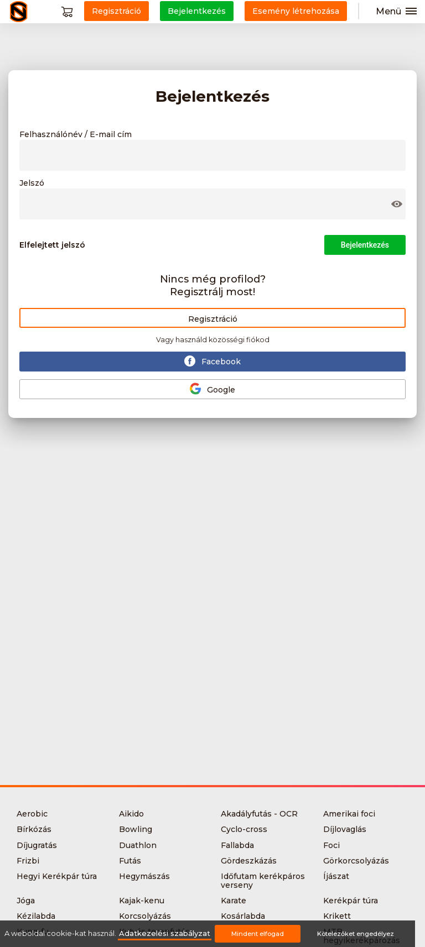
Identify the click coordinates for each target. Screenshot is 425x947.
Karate (233, 900)
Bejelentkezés (365, 244)
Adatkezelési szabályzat (164, 933)
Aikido (131, 813)
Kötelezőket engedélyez (355, 934)
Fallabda (237, 845)
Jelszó (31, 183)
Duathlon (138, 845)
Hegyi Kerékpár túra (57, 876)
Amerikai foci (349, 813)
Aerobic (32, 813)
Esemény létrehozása (295, 11)
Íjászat (336, 876)
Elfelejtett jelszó (52, 245)
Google (212, 389)
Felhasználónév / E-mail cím (75, 134)
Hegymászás (144, 876)
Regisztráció (212, 319)
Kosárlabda (243, 916)
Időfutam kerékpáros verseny (263, 881)
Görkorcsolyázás (356, 860)
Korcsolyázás (145, 916)
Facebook (212, 361)
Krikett (337, 916)
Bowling (135, 829)
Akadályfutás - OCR (259, 813)
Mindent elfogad (257, 934)
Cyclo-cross (244, 829)
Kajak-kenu (141, 900)
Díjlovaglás (344, 829)
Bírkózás (34, 829)
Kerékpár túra (350, 900)
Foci (331, 845)
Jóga (26, 900)
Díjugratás (37, 845)
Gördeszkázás (249, 860)
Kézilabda (36, 916)
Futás (130, 860)
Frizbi (28, 860)
